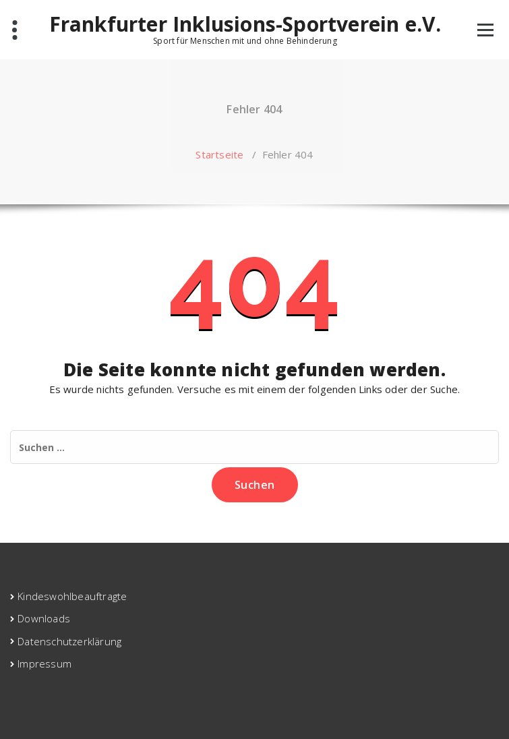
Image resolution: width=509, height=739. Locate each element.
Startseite (219, 154)
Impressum (44, 663)
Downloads (44, 618)
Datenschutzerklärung (69, 641)
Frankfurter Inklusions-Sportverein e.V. (245, 24)
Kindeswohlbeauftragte (72, 596)
